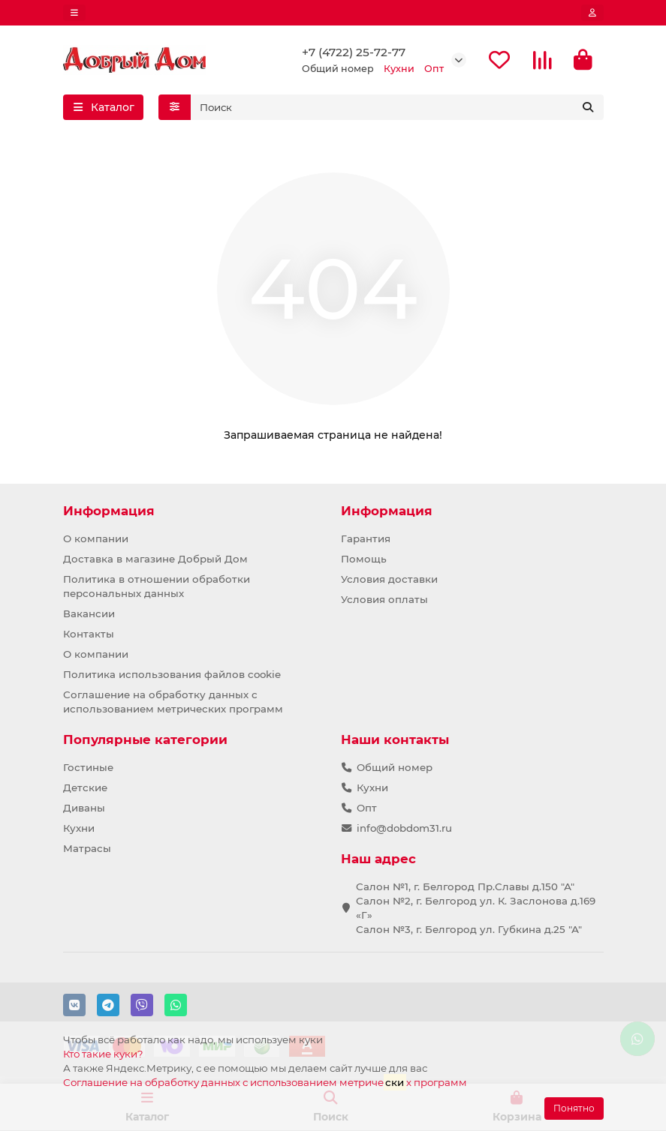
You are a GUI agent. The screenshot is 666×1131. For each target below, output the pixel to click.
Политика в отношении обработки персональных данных (156, 586)
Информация (109, 510)
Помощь (364, 559)
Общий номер (394, 767)
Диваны (84, 808)
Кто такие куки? (103, 1054)
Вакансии (89, 614)
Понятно (574, 1108)
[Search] (397, 107)
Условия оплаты (384, 599)
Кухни (79, 828)
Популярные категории (145, 739)
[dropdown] (74, 12)
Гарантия (365, 538)
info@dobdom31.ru (404, 828)
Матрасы (87, 848)
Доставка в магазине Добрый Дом (155, 559)
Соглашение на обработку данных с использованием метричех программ (265, 1082)
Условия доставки (389, 579)
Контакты (88, 634)
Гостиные (88, 767)
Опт (367, 808)
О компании (95, 538)
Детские (85, 788)
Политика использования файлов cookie (172, 674)
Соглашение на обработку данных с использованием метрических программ (173, 701)
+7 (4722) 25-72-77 (353, 52)
